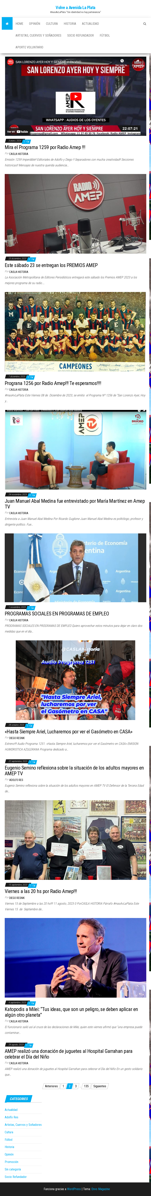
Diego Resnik (17, 738)
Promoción (11, 1162)
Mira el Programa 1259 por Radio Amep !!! (45, 147)
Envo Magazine (100, 1189)
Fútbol (105, 35)
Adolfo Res (16, 780)
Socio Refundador (80, 35)
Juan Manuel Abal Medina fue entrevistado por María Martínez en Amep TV (75, 504)
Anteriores (51, 1086)
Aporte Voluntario (29, 47)
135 (86, 1086)
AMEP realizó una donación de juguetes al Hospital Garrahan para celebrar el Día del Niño (68, 1054)
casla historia (18, 154)
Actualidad (90, 24)
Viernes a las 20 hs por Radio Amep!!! (41, 891)
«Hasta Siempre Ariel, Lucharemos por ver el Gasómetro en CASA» (69, 732)
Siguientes (99, 1086)
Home (19, 24)
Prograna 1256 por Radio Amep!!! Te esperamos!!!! (53, 383)
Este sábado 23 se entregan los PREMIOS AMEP (51, 265)
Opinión (34, 24)
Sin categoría (13, 1169)
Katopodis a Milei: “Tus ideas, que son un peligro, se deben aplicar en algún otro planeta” (71, 1012)
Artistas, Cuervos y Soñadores (38, 35)
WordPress (74, 1189)
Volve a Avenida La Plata (75, 7)
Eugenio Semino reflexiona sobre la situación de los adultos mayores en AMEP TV (74, 770)
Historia (70, 24)
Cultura (52, 24)
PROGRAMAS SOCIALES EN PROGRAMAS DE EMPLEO (57, 614)
